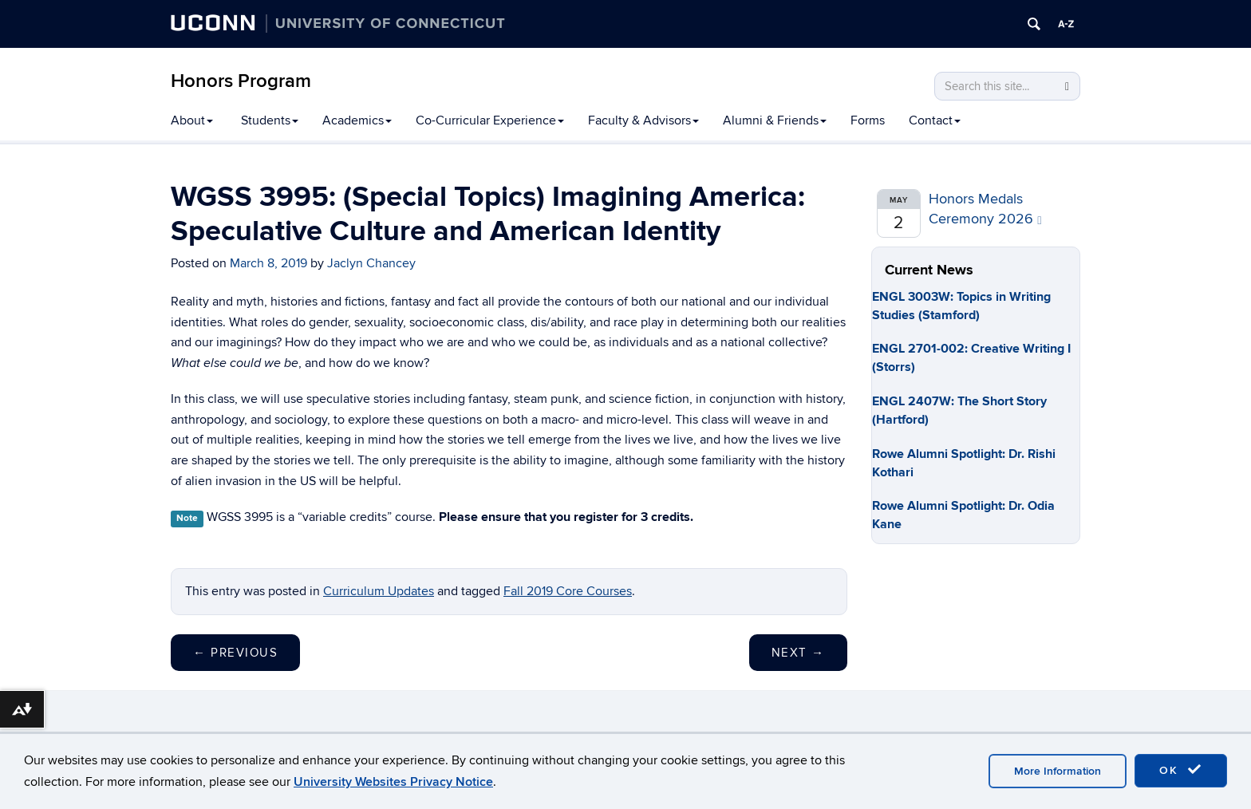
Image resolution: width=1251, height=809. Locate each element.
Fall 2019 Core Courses (567, 591)
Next (798, 652)
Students (269, 120)
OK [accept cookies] (1180, 770)
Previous (235, 652)
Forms (867, 120)
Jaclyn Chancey (371, 263)
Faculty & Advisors (643, 120)
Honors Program (241, 81)
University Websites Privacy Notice (393, 782)
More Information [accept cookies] (1057, 771)
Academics (357, 120)
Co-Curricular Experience (490, 120)
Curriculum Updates (378, 591)
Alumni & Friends (775, 120)
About (192, 120)
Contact (935, 120)
